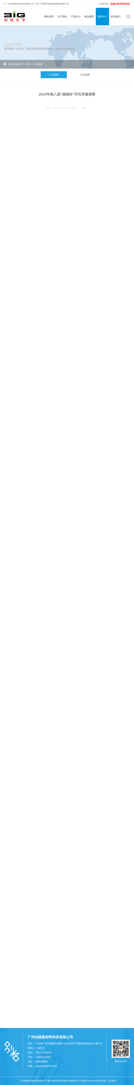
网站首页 (49, 16)
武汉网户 (112, 1081)
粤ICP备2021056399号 (58, 1081)
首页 (25, 64)
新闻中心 (102, 16)
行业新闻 (89, 74)
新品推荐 (89, 16)
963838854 (41, 1061)
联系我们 (116, 16)
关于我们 (62, 16)
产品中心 (76, 16)
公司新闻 (36, 64)
